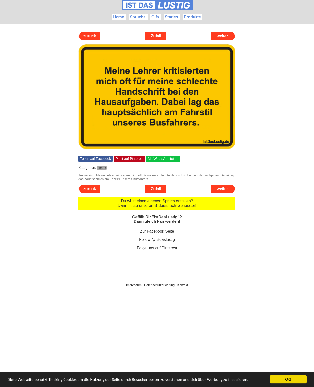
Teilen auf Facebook (95, 159)
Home (118, 17)
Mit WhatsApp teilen (163, 159)
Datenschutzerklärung (159, 285)
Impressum (134, 285)
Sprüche (137, 17)
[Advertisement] (157, 344)
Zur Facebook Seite (157, 231)
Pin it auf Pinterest (130, 159)
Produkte (192, 17)
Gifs (155, 17)
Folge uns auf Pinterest (157, 248)
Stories (171, 17)
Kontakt (182, 285)
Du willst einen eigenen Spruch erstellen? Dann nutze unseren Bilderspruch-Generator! (157, 203)
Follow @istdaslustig (157, 239)
